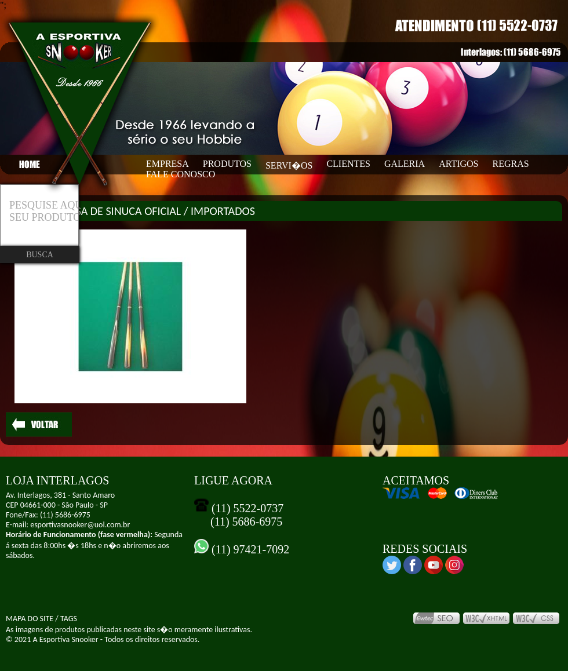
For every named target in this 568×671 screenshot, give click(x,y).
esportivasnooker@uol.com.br (80, 525)
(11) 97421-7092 (249, 549)
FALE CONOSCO (180, 174)
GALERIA (404, 164)
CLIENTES (348, 164)
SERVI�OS (288, 165)
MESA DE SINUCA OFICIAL (120, 211)
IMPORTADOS (223, 211)
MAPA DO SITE (29, 618)
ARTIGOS (458, 164)
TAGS (68, 618)
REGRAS (511, 164)
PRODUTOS (227, 164)
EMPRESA (167, 164)
